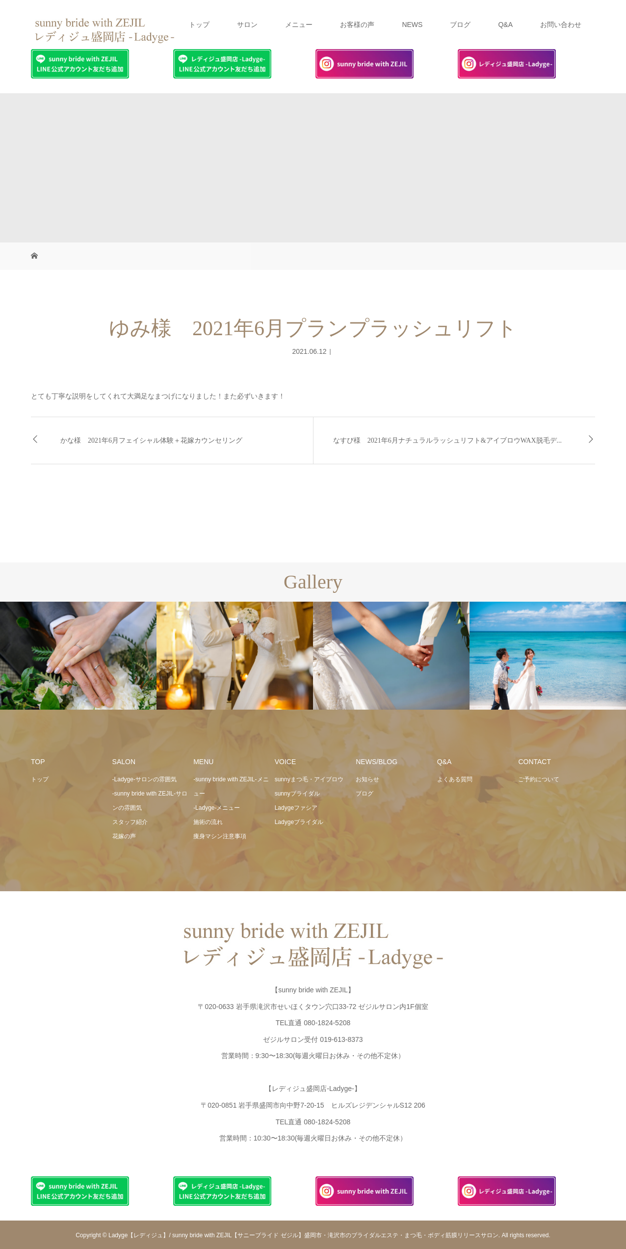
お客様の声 (357, 24)
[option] (78, 656)
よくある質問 (454, 779)
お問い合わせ (560, 24)
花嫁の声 (124, 836)
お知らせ (367, 779)
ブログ (460, 24)
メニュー (299, 24)
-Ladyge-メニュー (216, 807)
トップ (199, 24)
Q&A (505, 24)
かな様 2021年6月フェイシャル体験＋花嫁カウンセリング (151, 440)
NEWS (412, 24)
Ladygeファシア (296, 807)
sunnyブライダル (297, 793)
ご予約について (538, 779)
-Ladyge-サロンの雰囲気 (144, 779)
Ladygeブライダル (299, 822)
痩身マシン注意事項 (219, 836)
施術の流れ (208, 822)
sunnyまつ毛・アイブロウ (309, 779)
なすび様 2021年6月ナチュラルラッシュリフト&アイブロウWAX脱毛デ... (447, 440)
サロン (247, 24)
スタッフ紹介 (130, 822)
